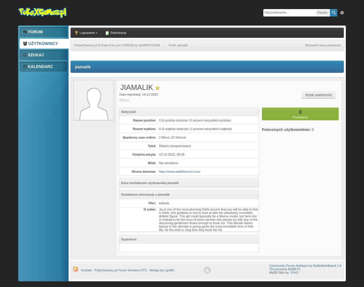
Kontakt (86, 270)
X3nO (294, 272)
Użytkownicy (40, 43)
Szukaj (33, 55)
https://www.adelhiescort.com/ (179, 171)
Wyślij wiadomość (318, 95)
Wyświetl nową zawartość (323, 45)
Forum (33, 32)
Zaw (342, 12)
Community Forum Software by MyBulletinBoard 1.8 (305, 265)
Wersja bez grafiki (161, 270)
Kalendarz (38, 66)
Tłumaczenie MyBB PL (285, 269)
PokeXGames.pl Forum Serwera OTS (120, 270)
